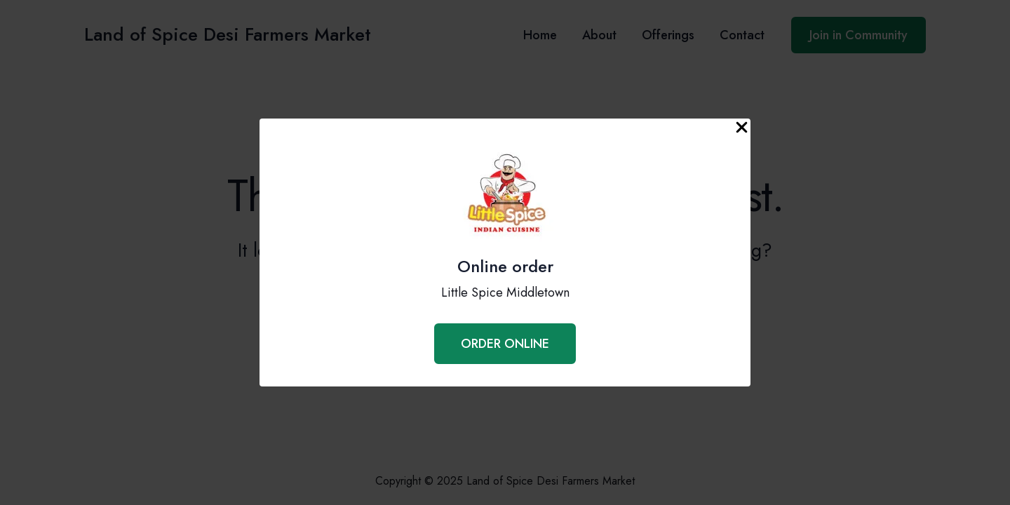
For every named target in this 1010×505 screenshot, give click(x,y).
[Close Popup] (741, 128)
